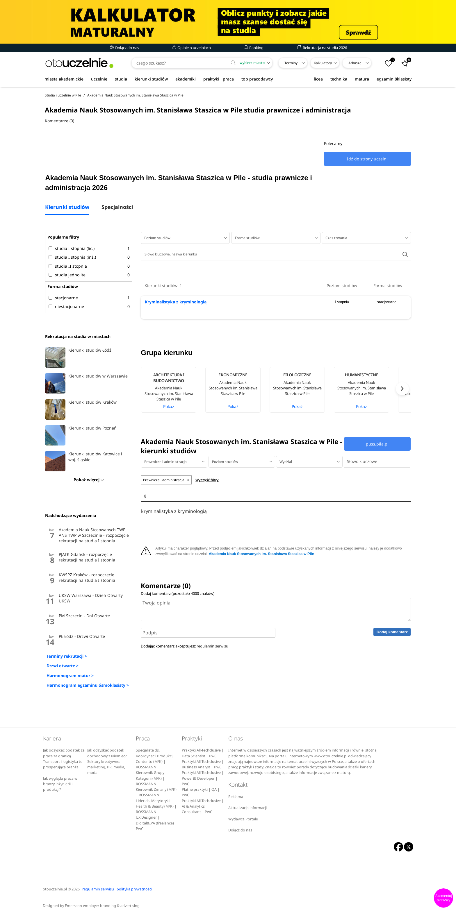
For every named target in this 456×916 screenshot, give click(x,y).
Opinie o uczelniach (191, 47)
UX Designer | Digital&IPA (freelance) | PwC (156, 823)
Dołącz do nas (124, 47)
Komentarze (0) (59, 121)
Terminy (291, 62)
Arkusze (354, 62)
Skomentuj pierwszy (443, 898)
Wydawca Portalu (243, 819)
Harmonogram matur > (70, 675)
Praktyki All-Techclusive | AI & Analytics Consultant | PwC (203, 806)
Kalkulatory (323, 62)
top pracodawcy (257, 79)
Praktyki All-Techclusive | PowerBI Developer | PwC (203, 778)
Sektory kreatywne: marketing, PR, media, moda (106, 767)
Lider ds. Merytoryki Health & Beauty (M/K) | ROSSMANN (156, 806)
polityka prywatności (134, 889)
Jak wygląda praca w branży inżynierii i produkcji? (60, 784)
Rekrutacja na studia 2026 (322, 47)
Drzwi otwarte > (63, 665)
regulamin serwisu (212, 646)
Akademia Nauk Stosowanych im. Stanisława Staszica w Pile (261, 554)
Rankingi (254, 47)
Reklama (235, 796)
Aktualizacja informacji (247, 807)
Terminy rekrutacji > (67, 656)
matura (362, 79)
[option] (173, 389)
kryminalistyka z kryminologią (174, 511)
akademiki (185, 79)
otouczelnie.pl (55, 889)
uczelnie (99, 79)
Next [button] (402, 388)
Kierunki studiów (67, 207)
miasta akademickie (63, 79)
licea (318, 79)
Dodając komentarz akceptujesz (184, 646)
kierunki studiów (151, 79)
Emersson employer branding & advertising (102, 905)
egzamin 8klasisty (394, 79)
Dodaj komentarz (392, 632)
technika (338, 79)
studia (121, 79)
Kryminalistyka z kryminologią (175, 302)
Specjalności (117, 207)
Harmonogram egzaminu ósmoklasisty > (88, 685)
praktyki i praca (218, 79)
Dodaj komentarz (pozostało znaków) (177, 593)
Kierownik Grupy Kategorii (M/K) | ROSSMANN (150, 778)
